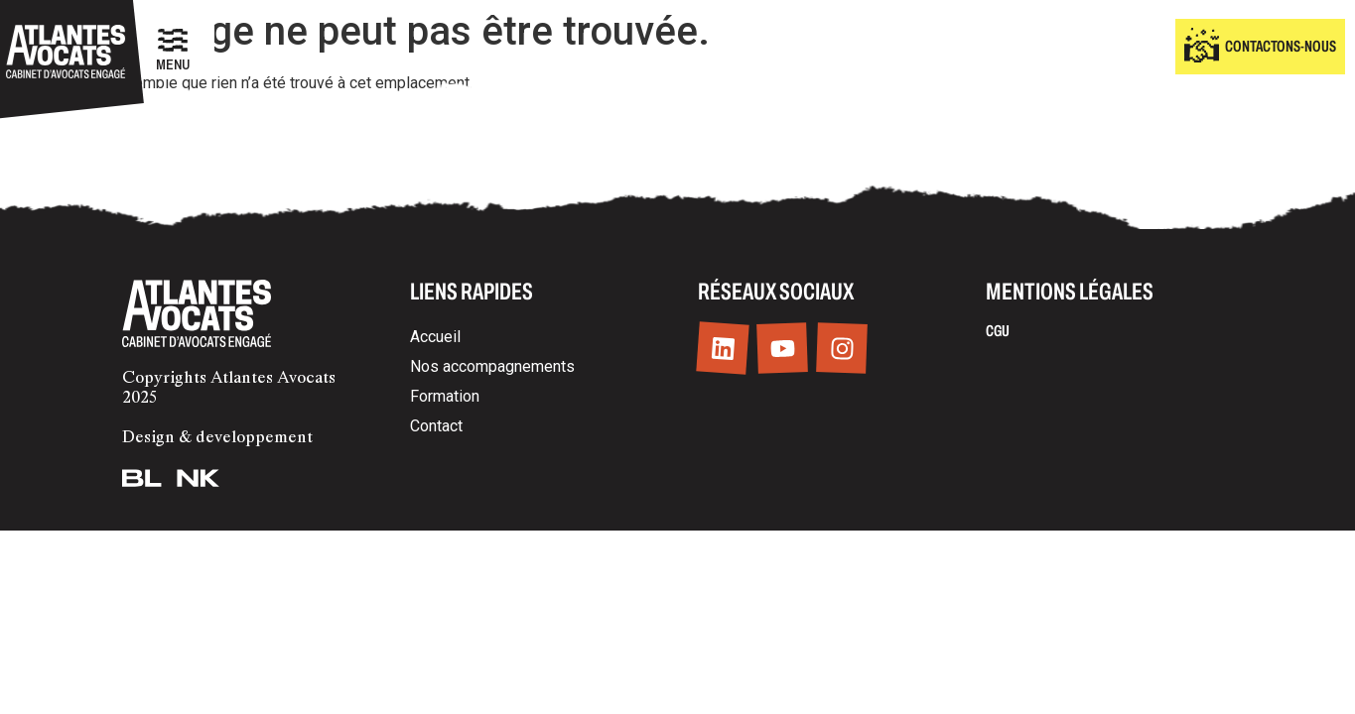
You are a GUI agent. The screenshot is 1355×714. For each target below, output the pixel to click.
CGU (998, 330)
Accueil (435, 336)
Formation (444, 396)
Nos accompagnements (492, 366)
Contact (436, 425)
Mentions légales (1069, 291)
